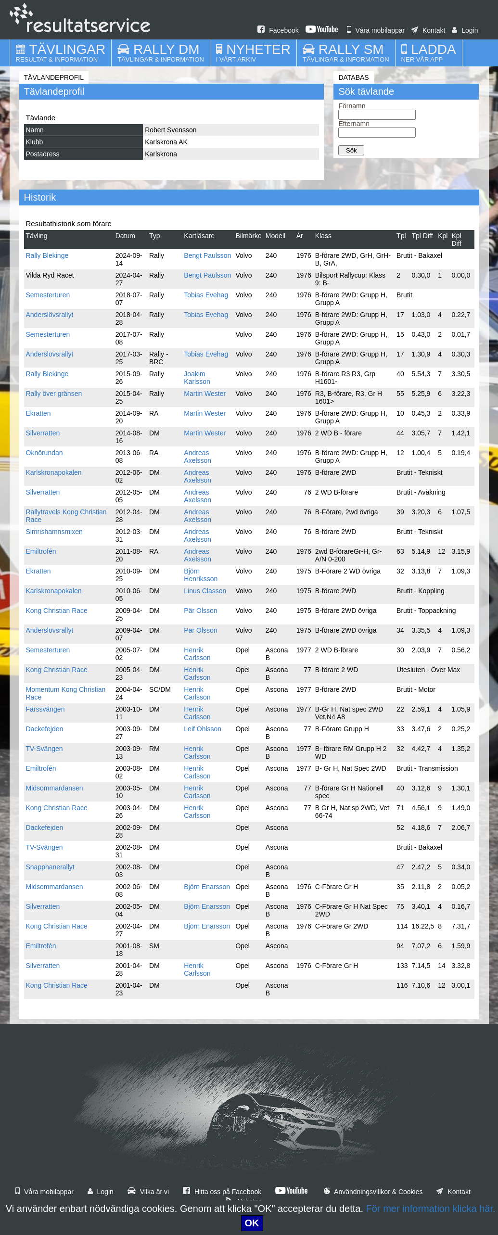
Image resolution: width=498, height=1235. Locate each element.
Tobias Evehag (206, 295)
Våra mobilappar (376, 30)
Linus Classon (205, 591)
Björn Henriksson (200, 575)
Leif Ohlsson (202, 729)
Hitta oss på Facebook (222, 1192)
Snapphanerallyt (50, 867)
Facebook (277, 30)
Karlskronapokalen (54, 472)
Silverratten (43, 433)
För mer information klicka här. (431, 1208)
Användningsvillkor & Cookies (373, 1192)
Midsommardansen (54, 788)
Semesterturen (48, 295)
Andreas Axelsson (197, 456)
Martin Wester (205, 393)
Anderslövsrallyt (50, 314)
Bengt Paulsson (207, 255)
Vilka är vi (148, 1192)
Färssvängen (45, 709)
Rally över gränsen (54, 393)
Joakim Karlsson (197, 377)
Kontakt (428, 30)
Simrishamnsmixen (54, 531)
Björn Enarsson (207, 887)
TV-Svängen (44, 748)
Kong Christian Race (57, 610)
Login (465, 30)
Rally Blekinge (47, 255)
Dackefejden (45, 729)
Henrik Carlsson (197, 654)
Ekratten (38, 413)
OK (252, 1223)
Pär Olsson (200, 610)
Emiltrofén (41, 551)
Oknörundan (44, 453)
